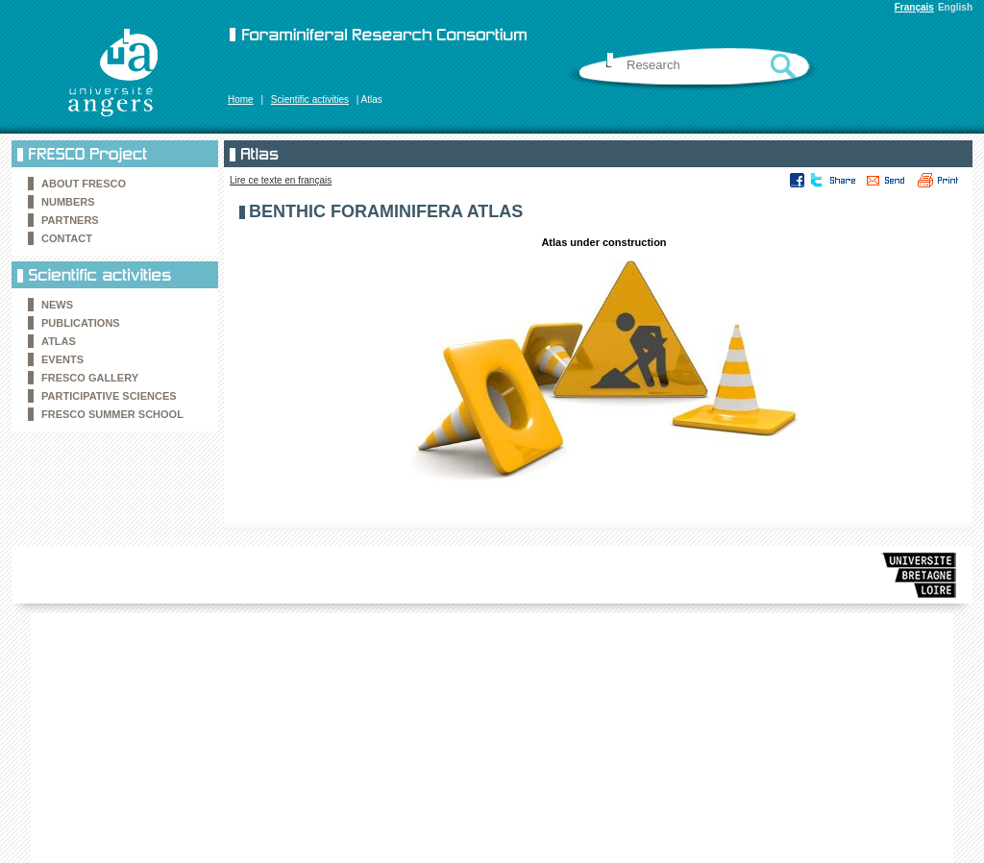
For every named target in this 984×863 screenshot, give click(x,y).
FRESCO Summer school (112, 414)
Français (914, 7)
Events (62, 359)
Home (241, 99)
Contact (66, 238)
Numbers (68, 202)
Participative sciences (109, 396)
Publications (80, 323)
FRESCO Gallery (89, 377)
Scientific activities (310, 99)
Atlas (58, 341)
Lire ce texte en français (281, 180)
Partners (70, 220)
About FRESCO (83, 183)
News (57, 304)
